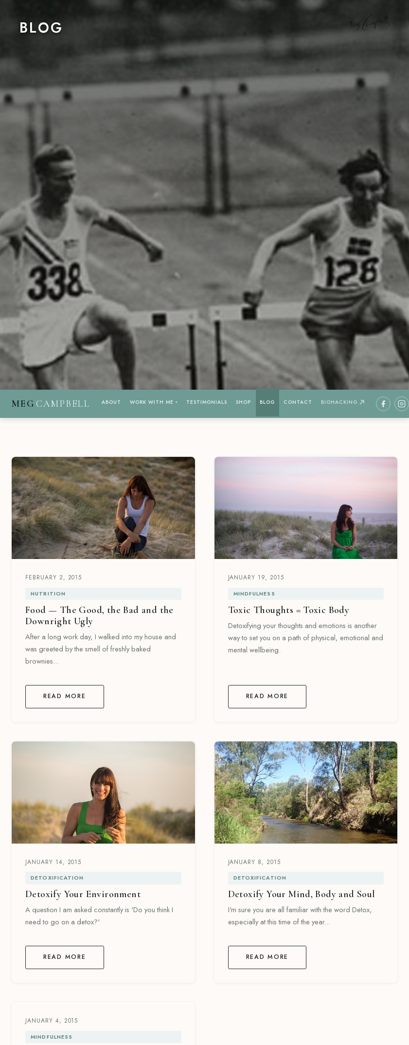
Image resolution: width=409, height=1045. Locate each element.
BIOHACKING (342, 402)
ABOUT (111, 402)
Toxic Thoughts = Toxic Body (289, 610)
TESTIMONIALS (206, 402)
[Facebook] (383, 403)
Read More (64, 696)
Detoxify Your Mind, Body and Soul (301, 894)
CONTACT (298, 402)
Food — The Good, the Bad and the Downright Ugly (99, 615)
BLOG (267, 402)
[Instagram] (401, 403)
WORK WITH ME (154, 402)
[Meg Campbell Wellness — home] (51, 404)
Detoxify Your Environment (83, 894)
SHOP (243, 402)
